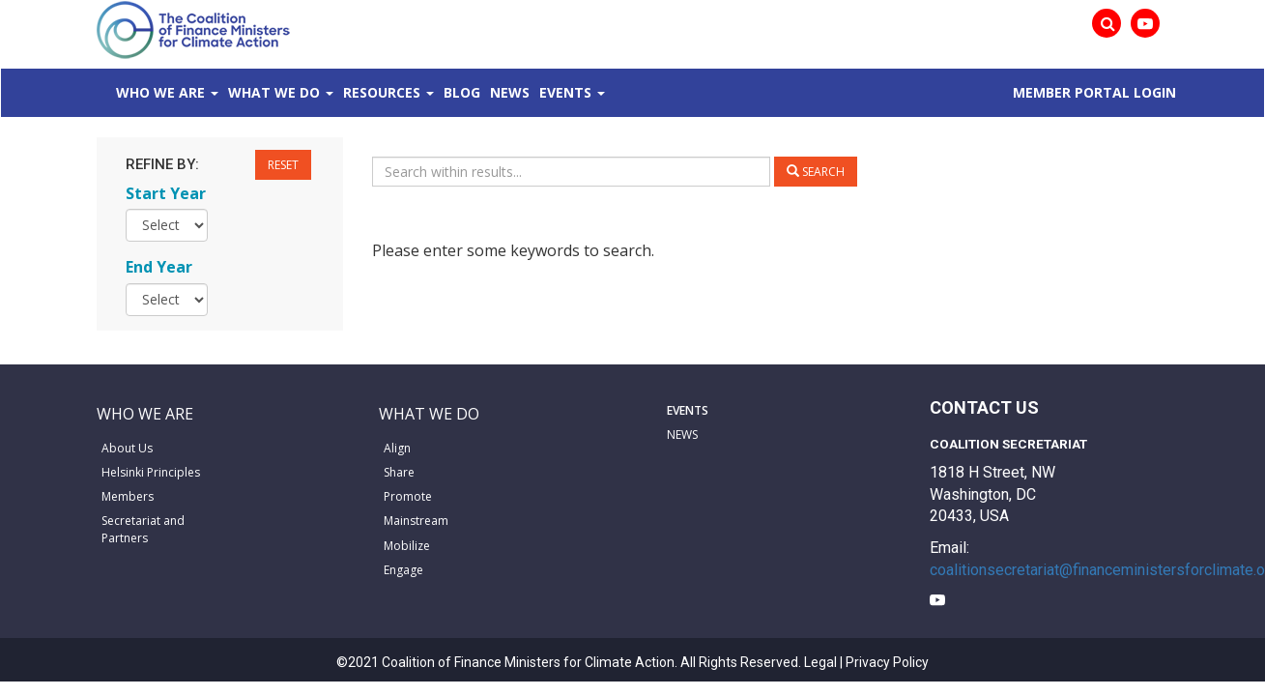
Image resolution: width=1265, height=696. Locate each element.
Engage (403, 570)
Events (565, 92)
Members (127, 496)
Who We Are (160, 92)
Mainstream (416, 520)
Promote (408, 496)
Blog (462, 92)
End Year (159, 266)
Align (397, 448)
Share (399, 472)
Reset (283, 165)
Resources (381, 92)
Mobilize (407, 545)
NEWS (682, 434)
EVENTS (687, 410)
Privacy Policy (887, 662)
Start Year (166, 193)
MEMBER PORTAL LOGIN (1094, 92)
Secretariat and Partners (143, 528)
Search (816, 171)
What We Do (274, 92)
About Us (127, 448)
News (510, 92)
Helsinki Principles (150, 472)
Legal (820, 662)
